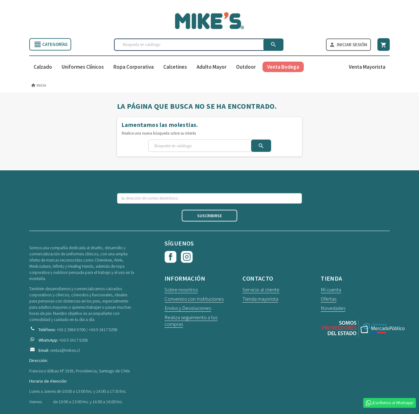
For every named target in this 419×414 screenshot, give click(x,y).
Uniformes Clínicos (83, 67)
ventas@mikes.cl (65, 350)
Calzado (43, 67)
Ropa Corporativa (133, 67)
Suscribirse (209, 216)
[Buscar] (198, 45)
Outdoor (246, 67)
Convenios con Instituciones (194, 299)
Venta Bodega (283, 67)
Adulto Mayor (211, 67)
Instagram (187, 257)
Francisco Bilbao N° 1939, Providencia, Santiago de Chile (79, 371)
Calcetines (175, 67)
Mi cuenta (331, 289)
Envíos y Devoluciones (188, 308)
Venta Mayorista (367, 67)
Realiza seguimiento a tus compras (191, 321)
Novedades (333, 308)
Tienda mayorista (260, 299)
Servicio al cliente (260, 289)
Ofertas (328, 299)
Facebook (171, 257)
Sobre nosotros (181, 289)
